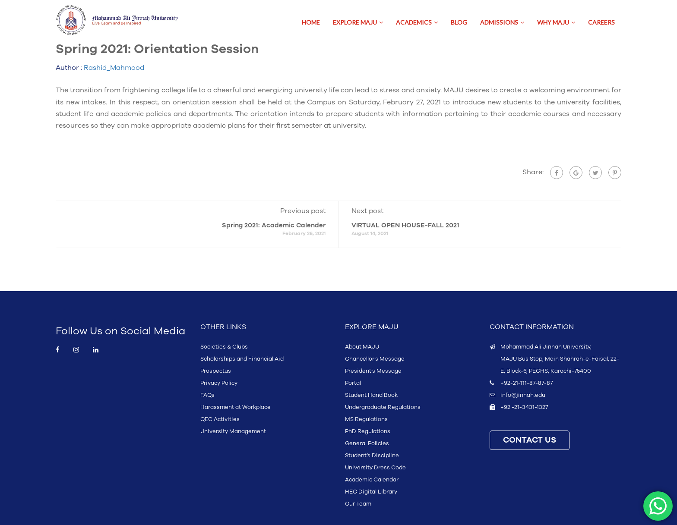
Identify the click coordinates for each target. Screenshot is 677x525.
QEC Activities (220, 419)
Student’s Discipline (372, 455)
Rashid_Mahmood (114, 67)
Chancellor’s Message (375, 359)
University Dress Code (375, 468)
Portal (353, 383)
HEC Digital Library (371, 492)
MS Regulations (366, 419)
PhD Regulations (367, 431)
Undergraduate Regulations (383, 407)
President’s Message (373, 371)
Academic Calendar (372, 480)
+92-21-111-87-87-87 (526, 383)
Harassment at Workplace (235, 407)
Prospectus (215, 371)
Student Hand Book (371, 395)
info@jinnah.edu (522, 395)
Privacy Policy (218, 383)
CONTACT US (529, 440)
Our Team (358, 504)
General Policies (367, 443)
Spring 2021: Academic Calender (274, 225)
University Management (233, 431)
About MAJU (362, 347)
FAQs (207, 395)
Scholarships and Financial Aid (242, 359)
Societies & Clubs (224, 347)
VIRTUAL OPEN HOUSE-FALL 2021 (405, 225)
